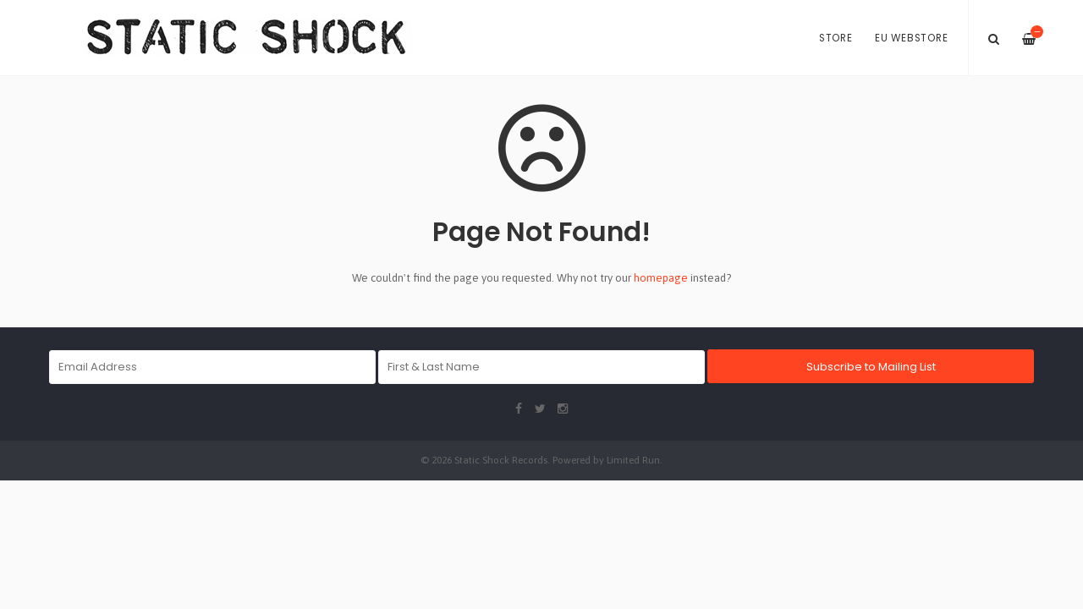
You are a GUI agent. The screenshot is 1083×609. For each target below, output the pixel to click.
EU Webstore (911, 38)
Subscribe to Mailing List (871, 367)
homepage (661, 278)
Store (836, 38)
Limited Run (633, 459)
